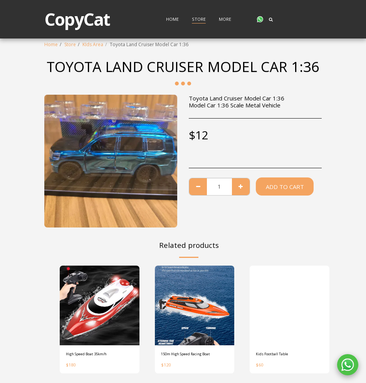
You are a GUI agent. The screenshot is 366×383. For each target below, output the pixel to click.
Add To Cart (285, 187)
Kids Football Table (277, 354)
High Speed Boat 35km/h (93, 354)
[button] (260, 19)
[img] (99, 305)
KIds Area (92, 44)
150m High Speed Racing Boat (194, 354)
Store (70, 44)
